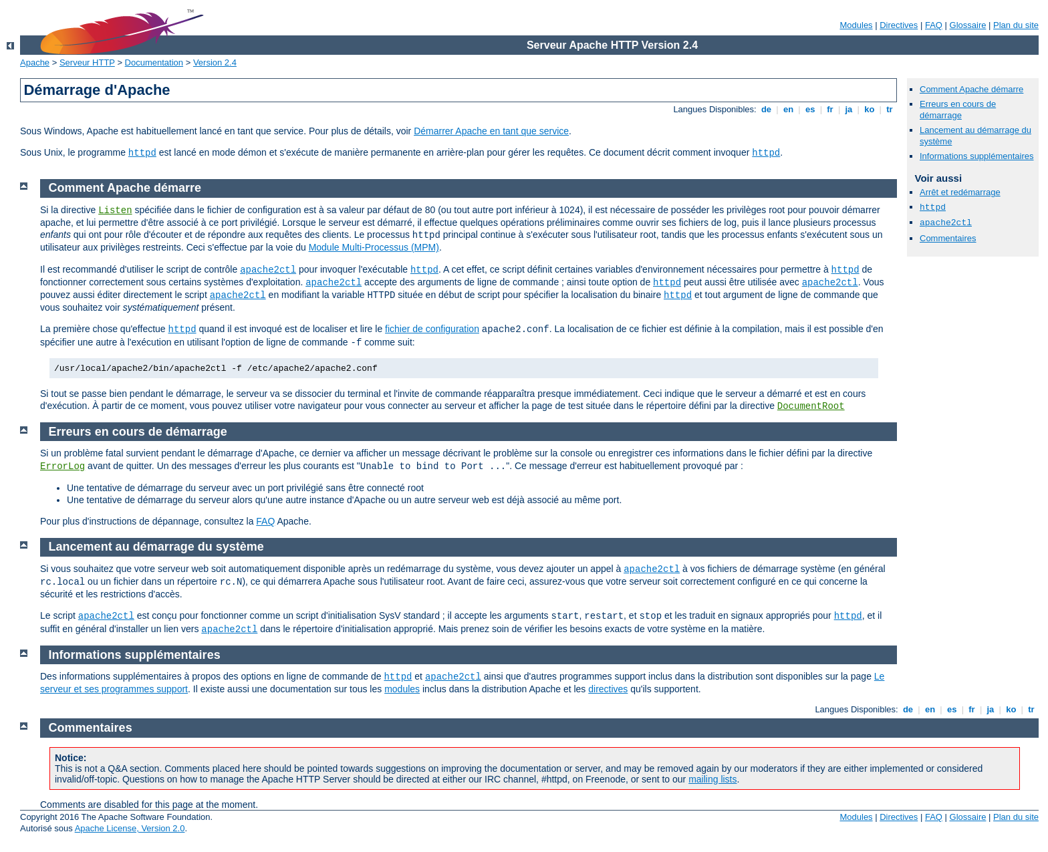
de (766, 109)
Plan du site (1016, 25)
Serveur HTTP (87, 62)
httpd (142, 153)
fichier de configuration (432, 328)
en (788, 109)
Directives (899, 25)
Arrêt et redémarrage (960, 192)
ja (849, 109)
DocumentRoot (811, 406)
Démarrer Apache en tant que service (491, 131)
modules (402, 689)
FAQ (933, 25)
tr (890, 109)
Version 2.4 (215, 62)
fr (830, 109)
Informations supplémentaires (977, 156)
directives (608, 689)
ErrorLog (62, 466)
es (810, 109)
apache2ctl (946, 223)
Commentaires (948, 238)
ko (869, 109)
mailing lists (712, 779)
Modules (855, 25)
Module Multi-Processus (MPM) (374, 247)
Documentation (154, 62)
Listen (115, 210)
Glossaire (968, 25)
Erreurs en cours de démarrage (958, 109)
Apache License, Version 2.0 (130, 828)
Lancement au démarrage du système (156, 546)
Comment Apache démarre (971, 89)
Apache (34, 62)
